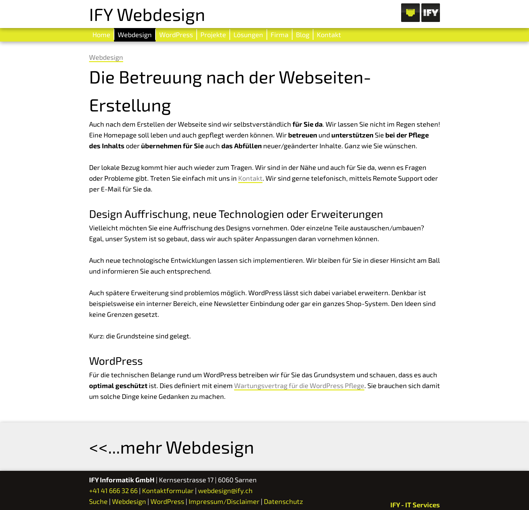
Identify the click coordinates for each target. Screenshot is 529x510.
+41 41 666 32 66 (113, 490)
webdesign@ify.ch (225, 490)
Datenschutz (283, 501)
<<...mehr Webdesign (171, 446)
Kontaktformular (168, 490)
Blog (302, 34)
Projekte (213, 34)
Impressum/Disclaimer (224, 501)
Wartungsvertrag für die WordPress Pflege (299, 385)
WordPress (176, 34)
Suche (98, 501)
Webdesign (135, 34)
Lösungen (248, 34)
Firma (279, 34)
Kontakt (329, 34)
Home (101, 34)
